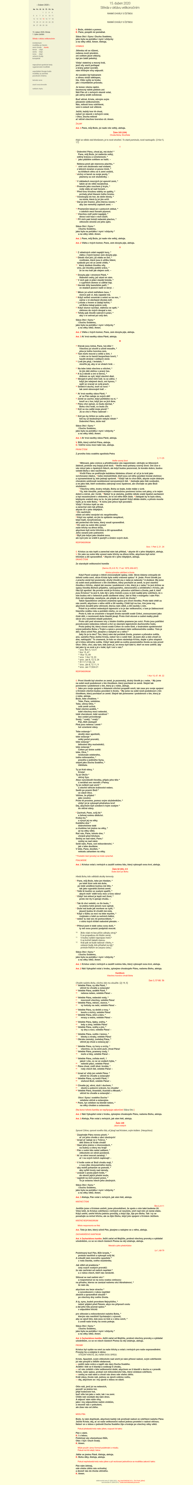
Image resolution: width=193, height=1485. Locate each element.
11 (53, 16)
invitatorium (37, 43)
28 (40, 25)
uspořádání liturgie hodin (41, 71)
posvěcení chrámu (39, 76)
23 (46, 22)
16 (46, 19)
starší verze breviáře (39, 85)
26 (34, 25)
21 (40, 22)
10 (49, 16)
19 (34, 22)
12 (34, 19)
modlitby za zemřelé (40, 74)
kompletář (36, 58)
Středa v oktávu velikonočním (43, 39)
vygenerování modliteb (41, 67)
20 (37, 22)
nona (34, 54)
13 (37, 19)
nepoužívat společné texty (42, 65)
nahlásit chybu (37, 89)
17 (49, 19)
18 (53, 19)
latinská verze (37, 80)
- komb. (46, 47)
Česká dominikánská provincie (130, 1482)
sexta (34, 52)
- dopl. (40, 50)
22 (43, 22)
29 (43, 25)
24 (49, 22)
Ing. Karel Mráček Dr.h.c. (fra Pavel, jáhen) (131, 1481)
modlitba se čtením (39, 45)
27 (37, 25)
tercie (34, 50)
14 (40, 19)
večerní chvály (37, 56)
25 (53, 22)
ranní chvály (37, 47)
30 (46, 25)
